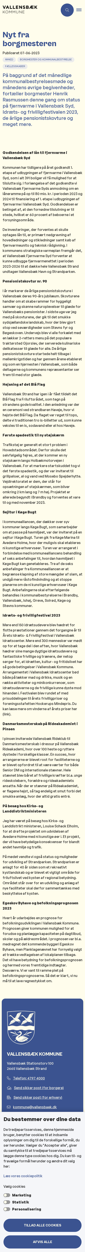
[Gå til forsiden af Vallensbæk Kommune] (29, 10)
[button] (80, 10)
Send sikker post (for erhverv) (34, 1097)
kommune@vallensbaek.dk (32, 1107)
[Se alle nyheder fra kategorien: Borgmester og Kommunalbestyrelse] (46, 59)
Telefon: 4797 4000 (26, 1078)
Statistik (20, 1202)
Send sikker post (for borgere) (35, 1088)
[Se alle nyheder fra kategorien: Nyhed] (10, 59)
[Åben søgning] (67, 10)
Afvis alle (42, 1242)
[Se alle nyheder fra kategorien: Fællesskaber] (15, 66)
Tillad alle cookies (42, 1225)
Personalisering (26, 1209)
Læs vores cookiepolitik (22, 1176)
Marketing (21, 1195)
